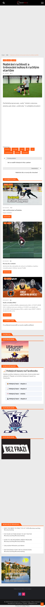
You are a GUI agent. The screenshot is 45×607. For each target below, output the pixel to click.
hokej (22, 149)
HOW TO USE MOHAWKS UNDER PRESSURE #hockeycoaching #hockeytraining (18, 540)
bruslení (7, 149)
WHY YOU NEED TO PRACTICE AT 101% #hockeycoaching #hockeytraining (22, 529)
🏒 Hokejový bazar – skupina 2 (17, 388)
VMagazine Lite (32, 603)
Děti (4, 60)
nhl (32, 149)
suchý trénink (8, 152)
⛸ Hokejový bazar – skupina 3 (17, 399)
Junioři (14, 60)
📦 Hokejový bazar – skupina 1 (17, 383)
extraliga (15, 149)
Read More (7, 216)
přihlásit (31, 325)
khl (27, 149)
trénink (17, 152)
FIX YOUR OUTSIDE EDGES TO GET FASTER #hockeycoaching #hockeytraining (18, 534)
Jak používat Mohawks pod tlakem (14, 545)
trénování (25, 152)
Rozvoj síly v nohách (9, 263)
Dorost (8, 60)
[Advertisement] (22, 28)
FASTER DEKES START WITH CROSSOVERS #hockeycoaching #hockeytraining (18, 550)
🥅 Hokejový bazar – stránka (16, 394)
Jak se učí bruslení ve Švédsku (12, 210)
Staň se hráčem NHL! (9, 302)
